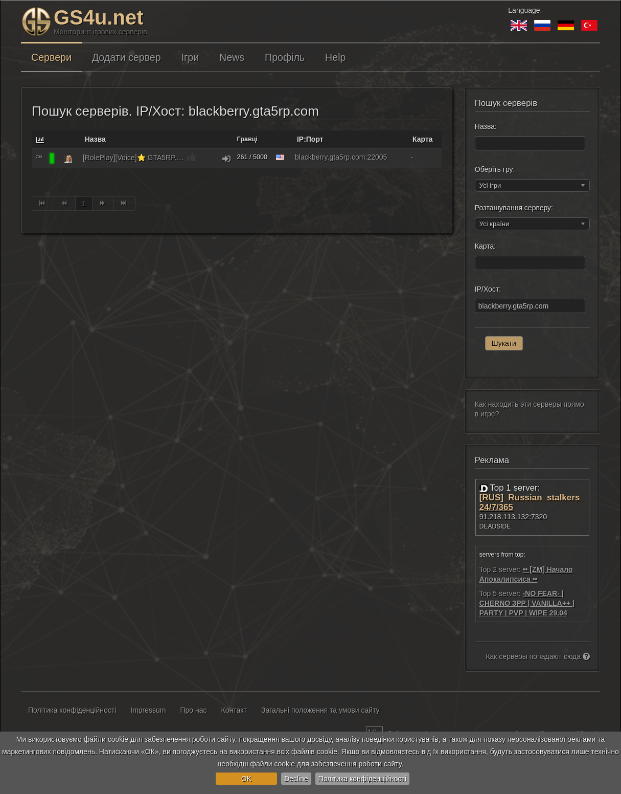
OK (246, 779)
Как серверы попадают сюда (538, 656)
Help (335, 57)
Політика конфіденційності (362, 779)
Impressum (148, 710)
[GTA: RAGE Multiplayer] (68, 159)
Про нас (193, 710)
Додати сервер (126, 57)
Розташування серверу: (514, 208)
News (231, 57)
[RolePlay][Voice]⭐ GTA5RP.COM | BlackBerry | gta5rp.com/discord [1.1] (134, 157)
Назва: (486, 126)
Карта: (485, 246)
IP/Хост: (488, 289)
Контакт (234, 710)
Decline (296, 779)
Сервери (51, 57)
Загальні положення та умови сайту (320, 710)
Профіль (285, 57)
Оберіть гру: (495, 169)
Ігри (190, 57)
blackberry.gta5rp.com (330, 157)
